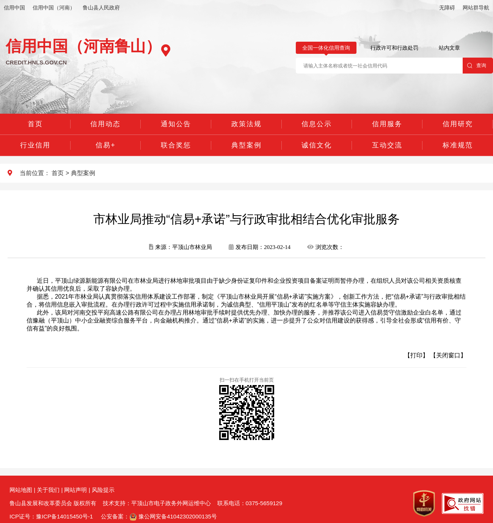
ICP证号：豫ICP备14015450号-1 (51, 516)
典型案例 (246, 145)
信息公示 (316, 124)
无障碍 (447, 8)
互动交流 (387, 145)
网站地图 (20, 490)
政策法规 (246, 124)
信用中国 (14, 8)
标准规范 (458, 145)
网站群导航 (476, 8)
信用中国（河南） (54, 8)
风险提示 (103, 490)
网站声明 (75, 490)
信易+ (106, 145)
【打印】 (416, 355)
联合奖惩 (176, 145)
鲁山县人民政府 (101, 8)
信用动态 (105, 124)
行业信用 (35, 145)
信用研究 (458, 124)
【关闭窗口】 (448, 355)
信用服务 (387, 124)
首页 (35, 124)
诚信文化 (316, 145)
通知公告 (176, 124)
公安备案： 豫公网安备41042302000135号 (159, 516)
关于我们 (48, 490)
